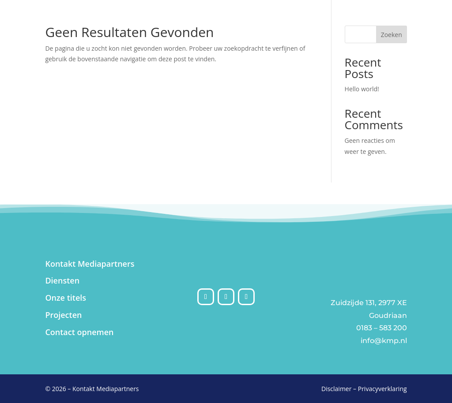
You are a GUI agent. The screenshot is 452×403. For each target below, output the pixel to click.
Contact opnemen (79, 332)
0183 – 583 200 (381, 328)
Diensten (62, 280)
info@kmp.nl (384, 340)
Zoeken (391, 34)
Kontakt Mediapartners (89, 263)
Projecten (63, 315)
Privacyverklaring (382, 388)
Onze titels (65, 297)
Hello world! (362, 89)
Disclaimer (336, 388)
